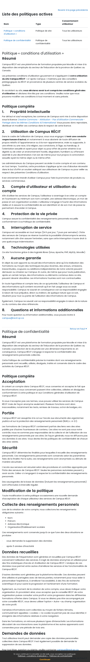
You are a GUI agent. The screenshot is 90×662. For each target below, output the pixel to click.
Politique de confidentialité (60, 656)
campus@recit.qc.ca (13, 318)
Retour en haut (78, 328)
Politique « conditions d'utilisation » (33, 656)
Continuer (45, 659)
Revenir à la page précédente (73, 10)
